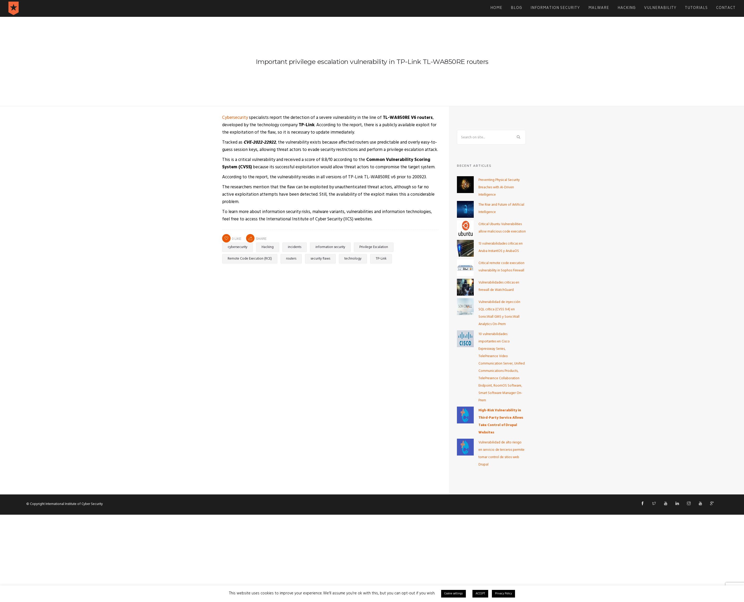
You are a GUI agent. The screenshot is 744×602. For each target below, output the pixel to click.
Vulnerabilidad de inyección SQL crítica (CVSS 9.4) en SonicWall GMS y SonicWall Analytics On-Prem (499, 313)
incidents (294, 247)
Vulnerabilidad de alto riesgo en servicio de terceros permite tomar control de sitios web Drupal (501, 453)
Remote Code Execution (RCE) (250, 258)
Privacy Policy (503, 593)
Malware (598, 8)
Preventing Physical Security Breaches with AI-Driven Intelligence (499, 187)
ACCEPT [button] (480, 593)
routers (291, 258)
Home (496, 8)
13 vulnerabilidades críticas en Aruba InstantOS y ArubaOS (500, 247)
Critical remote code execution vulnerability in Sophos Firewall (501, 266)
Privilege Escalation (373, 247)
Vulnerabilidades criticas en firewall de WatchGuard (498, 286)
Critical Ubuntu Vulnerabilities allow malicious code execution (502, 227)
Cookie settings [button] (453, 593)
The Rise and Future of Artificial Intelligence (501, 208)
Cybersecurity (235, 117)
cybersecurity (237, 247)
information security (330, 247)
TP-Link (381, 258)
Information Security (555, 8)
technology (352, 258)
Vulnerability (660, 8)
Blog (516, 8)
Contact (726, 8)
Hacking (627, 8)
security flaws (320, 258)
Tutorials (696, 8)
